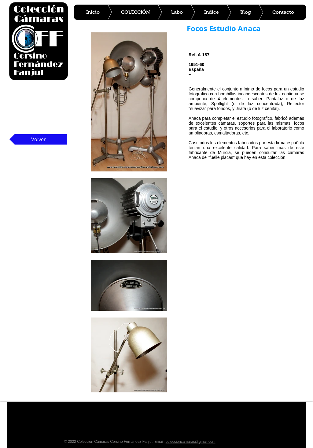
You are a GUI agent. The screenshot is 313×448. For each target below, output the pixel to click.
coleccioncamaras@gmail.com (190, 441)
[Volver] (38, 139)
